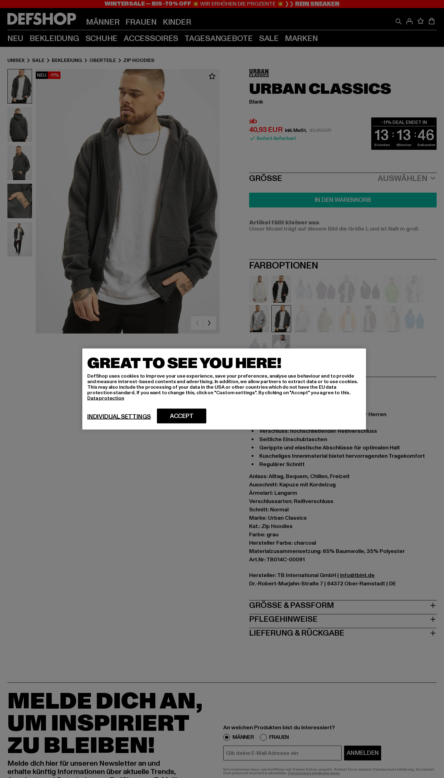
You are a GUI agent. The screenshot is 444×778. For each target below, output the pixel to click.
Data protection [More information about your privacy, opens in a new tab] (105, 398)
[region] (224, 389)
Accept (182, 416)
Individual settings (119, 416)
